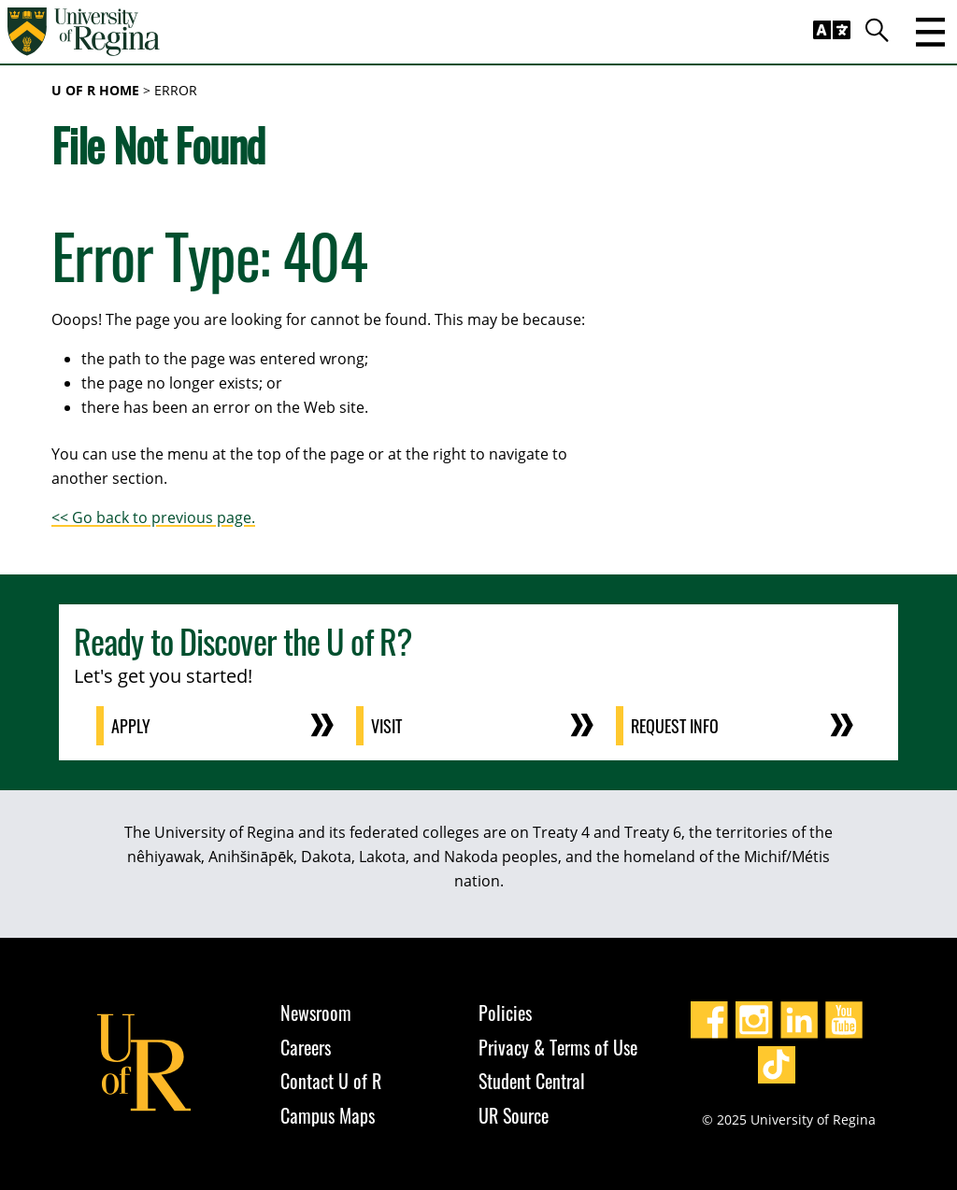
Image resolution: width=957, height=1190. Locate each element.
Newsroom (315, 1013)
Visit (386, 726)
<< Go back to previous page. (153, 517)
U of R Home (95, 90)
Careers (305, 1047)
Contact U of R (330, 1081)
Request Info (675, 726)
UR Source (513, 1115)
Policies (505, 1013)
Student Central (531, 1081)
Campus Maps (327, 1115)
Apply (130, 726)
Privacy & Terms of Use (557, 1047)
